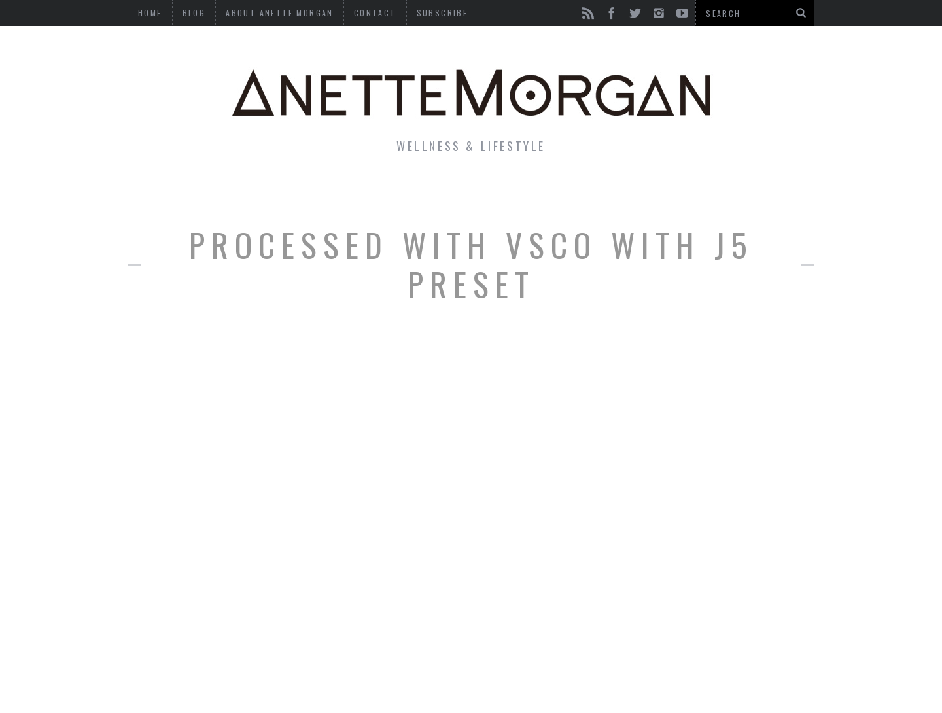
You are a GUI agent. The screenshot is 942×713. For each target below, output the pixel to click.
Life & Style (221, 192)
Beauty (450, 192)
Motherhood (539, 192)
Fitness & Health (344, 192)
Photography (718, 192)
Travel (627, 192)
